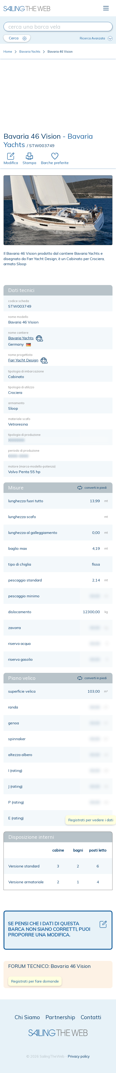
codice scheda (18, 301)
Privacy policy (79, 1056)
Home (8, 51)
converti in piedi (92, 488)
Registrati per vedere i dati (90, 820)
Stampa (29, 158)
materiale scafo (19, 419)
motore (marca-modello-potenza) (32, 466)
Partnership (60, 1017)
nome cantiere (18, 332)
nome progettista (20, 355)
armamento (16, 403)
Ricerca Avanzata (96, 38)
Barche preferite (55, 158)
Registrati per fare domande (35, 981)
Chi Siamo (27, 1017)
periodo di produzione (23, 450)
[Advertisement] (58, 97)
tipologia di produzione (24, 435)
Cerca (18, 38)
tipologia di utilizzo (21, 387)
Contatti (91, 1017)
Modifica (11, 158)
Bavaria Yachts (29, 51)
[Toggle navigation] (105, 8)
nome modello (18, 317)
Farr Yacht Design (23, 360)
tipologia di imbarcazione (26, 371)
